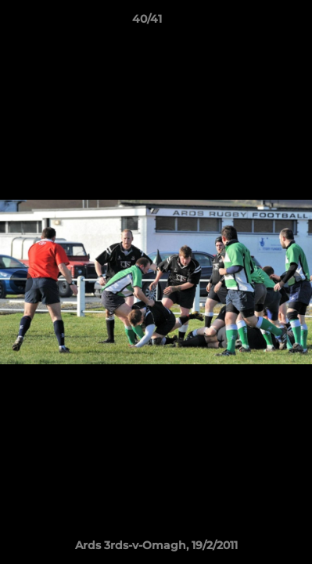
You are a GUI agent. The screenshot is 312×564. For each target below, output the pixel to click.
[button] (255, 23)
